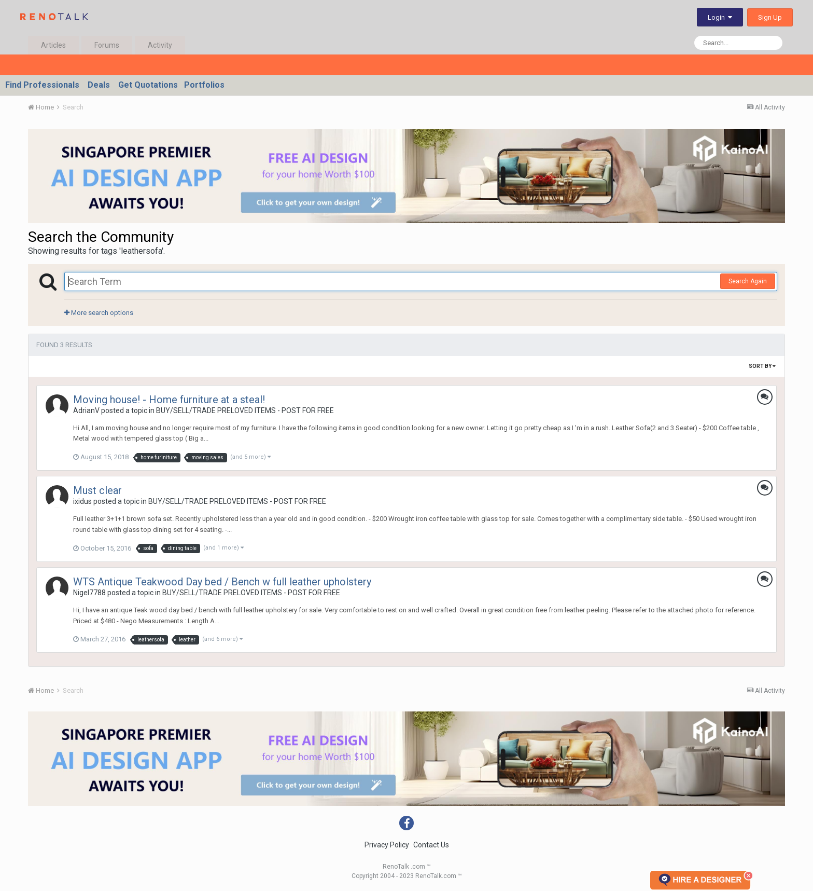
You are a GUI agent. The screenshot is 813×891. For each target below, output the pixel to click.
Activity (160, 45)
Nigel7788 (89, 592)
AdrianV (86, 410)
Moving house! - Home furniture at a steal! (169, 399)
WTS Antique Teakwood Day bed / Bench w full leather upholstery (222, 581)
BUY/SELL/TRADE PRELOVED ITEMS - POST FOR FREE (245, 410)
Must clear (97, 490)
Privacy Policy (387, 845)
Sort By (762, 366)
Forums (106, 45)
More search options (98, 313)
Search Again (747, 281)
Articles (53, 45)
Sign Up (770, 17)
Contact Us (431, 845)
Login (720, 17)
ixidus (82, 501)
